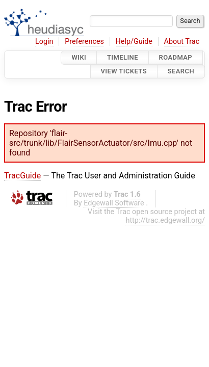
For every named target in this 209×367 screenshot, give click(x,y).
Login (44, 41)
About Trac (182, 41)
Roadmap (176, 57)
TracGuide (22, 175)
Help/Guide (134, 41)
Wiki (78, 57)
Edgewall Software (114, 203)
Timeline (122, 57)
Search (181, 71)
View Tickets (124, 71)
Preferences (84, 41)
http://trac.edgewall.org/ (165, 220)
